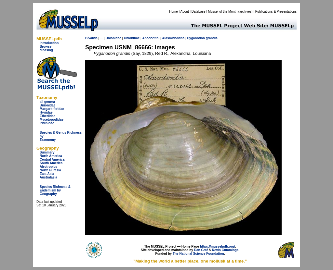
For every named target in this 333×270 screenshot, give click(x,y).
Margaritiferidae (52, 109)
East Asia (47, 174)
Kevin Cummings (225, 250)
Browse (45, 46)
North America (51, 156)
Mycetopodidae (51, 119)
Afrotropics (48, 166)
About (184, 11)
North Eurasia (50, 170)
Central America (52, 159)
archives (245, 11)
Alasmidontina (173, 38)
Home (173, 11)
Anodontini (150, 38)
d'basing (46, 50)
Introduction (49, 43)
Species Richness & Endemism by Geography (55, 190)
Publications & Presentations (276, 11)
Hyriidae (46, 112)
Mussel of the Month (222, 11)
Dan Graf (201, 250)
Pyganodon (196, 38)
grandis (212, 38)
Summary (47, 152)
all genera (47, 102)
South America (51, 163)
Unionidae (47, 105)
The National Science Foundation (198, 253)
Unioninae (132, 38)
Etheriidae (47, 116)
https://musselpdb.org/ (217, 246)
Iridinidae (47, 123)
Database (199, 11)
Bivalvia (91, 38)
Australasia (48, 177)
